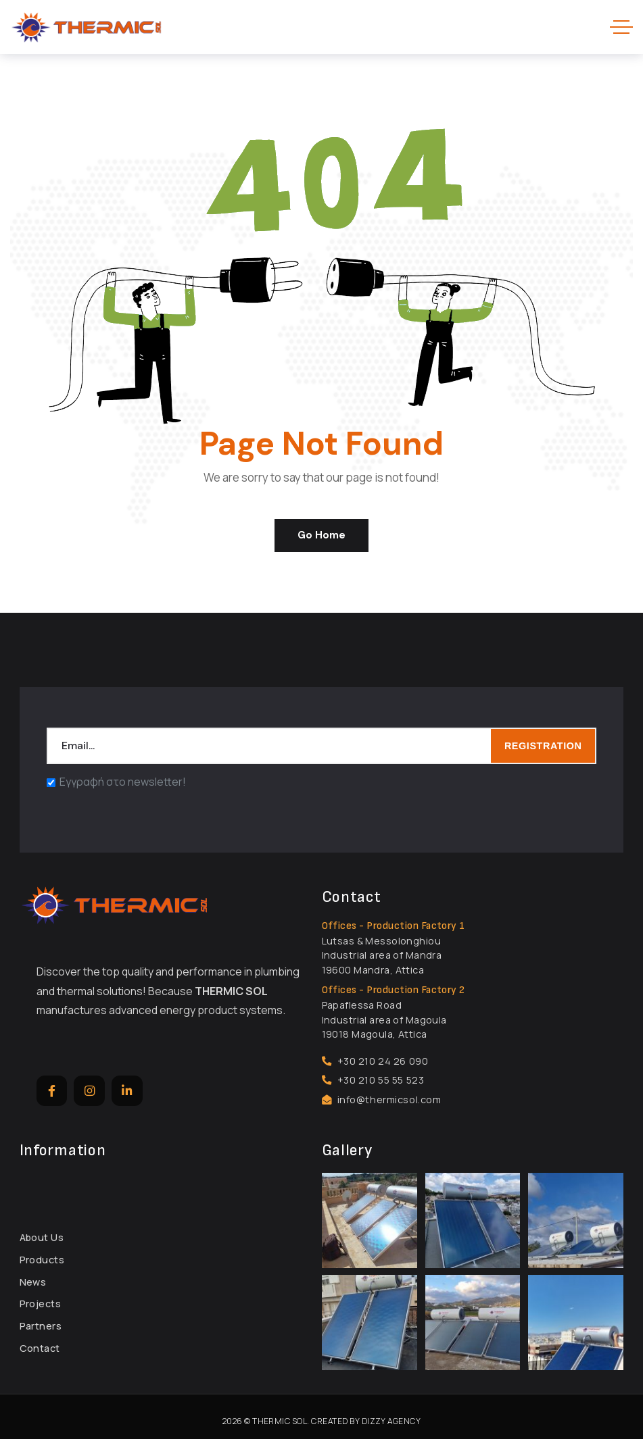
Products (42, 1259)
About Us (42, 1237)
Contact (40, 1348)
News (33, 1282)
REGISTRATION (543, 745)
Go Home (321, 535)
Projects (40, 1303)
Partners (41, 1325)
